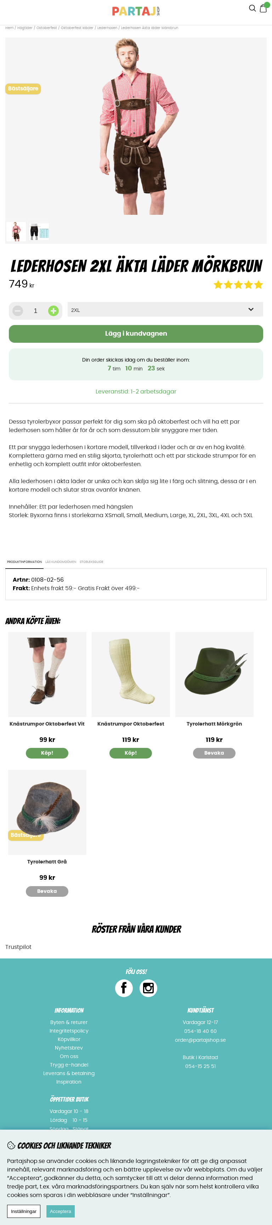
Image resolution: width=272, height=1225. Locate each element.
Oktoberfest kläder (77, 28)
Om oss (69, 1056)
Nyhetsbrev (69, 1048)
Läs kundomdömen (60, 562)
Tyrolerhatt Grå (47, 862)
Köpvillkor (69, 1039)
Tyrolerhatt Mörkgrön (214, 724)
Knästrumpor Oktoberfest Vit (47, 724)
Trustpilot (18, 947)
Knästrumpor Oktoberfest (130, 724)
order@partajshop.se (200, 1040)
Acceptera (60, 1211)
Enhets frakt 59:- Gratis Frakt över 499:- (85, 588)
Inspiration (68, 1082)
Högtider (25, 28)
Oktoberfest (46, 28)
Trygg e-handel (69, 1065)
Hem (9, 28)
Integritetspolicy (69, 1031)
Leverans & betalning (69, 1073)
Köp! (47, 753)
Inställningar (23, 1211)
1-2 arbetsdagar (153, 392)
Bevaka (214, 753)
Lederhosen (107, 28)
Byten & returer (68, 1022)
